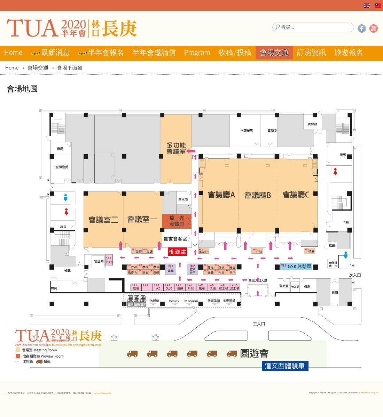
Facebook (362, 28)
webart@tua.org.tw (369, 392)
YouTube (373, 28)
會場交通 (38, 67)
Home (12, 67)
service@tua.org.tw (102, 393)
